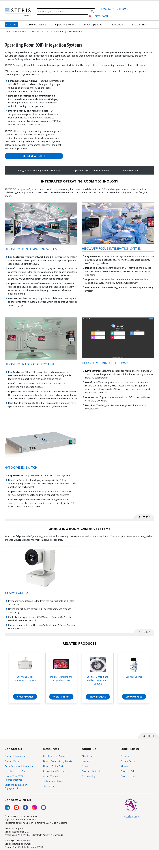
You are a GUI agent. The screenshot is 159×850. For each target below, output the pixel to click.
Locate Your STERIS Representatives (15, 778)
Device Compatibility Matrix (57, 761)
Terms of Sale (127, 771)
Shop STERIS (50, 786)
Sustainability (88, 776)
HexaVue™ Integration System (29, 364)
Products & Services (92, 771)
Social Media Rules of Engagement (16, 786)
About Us (87, 755)
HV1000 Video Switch (21, 467)
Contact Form (12, 761)
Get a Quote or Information (19, 766)
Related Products (131, 170)
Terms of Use (127, 776)
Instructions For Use (54, 771)
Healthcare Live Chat (15, 771)
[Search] (66, 11)
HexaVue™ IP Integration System (31, 249)
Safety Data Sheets (53, 781)
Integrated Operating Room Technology (39, 170)
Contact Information (15, 755)
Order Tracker (50, 776)
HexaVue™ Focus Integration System (112, 248)
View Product (25, 696)
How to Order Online (54, 766)
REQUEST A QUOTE (34, 156)
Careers (124, 755)
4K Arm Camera (16, 593)
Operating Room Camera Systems (91, 170)
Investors (87, 761)
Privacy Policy (127, 761)
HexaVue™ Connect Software (105, 363)
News (85, 766)
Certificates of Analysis (55, 755)
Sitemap (124, 766)
